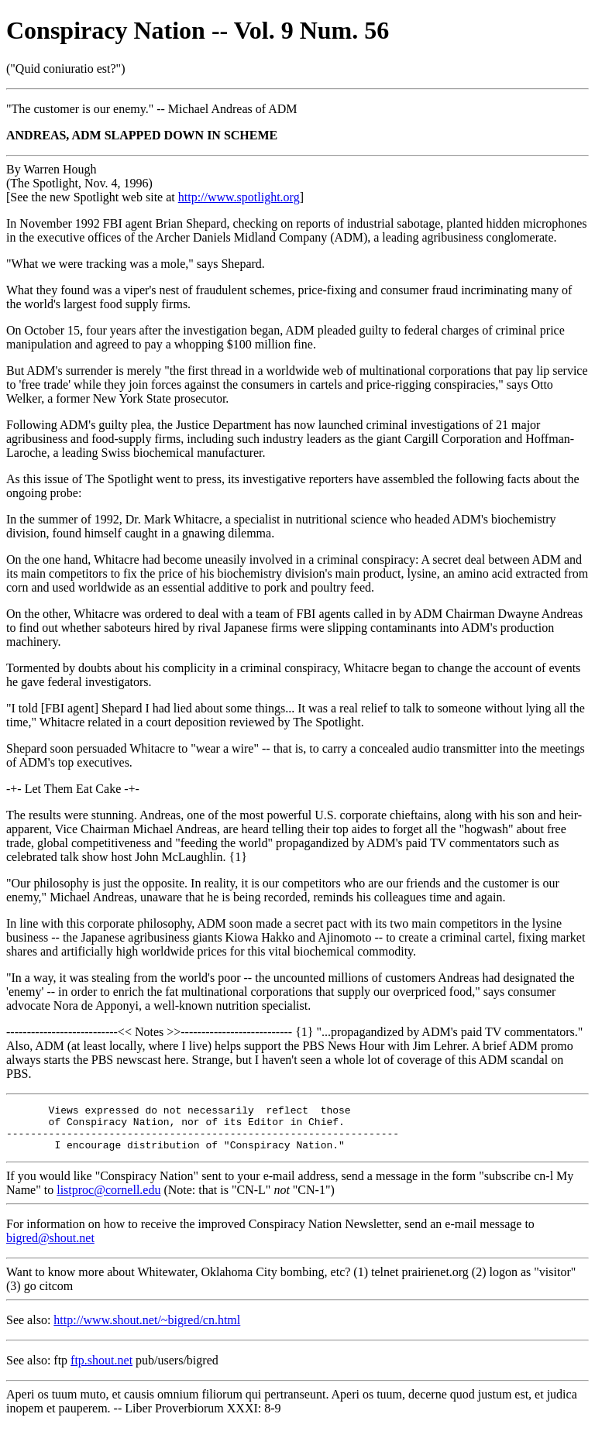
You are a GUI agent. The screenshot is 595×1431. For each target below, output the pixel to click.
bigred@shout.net (50, 1247)
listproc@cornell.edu (108, 1199)
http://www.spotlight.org (239, 197)
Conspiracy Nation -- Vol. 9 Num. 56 (197, 30)
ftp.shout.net (101, 1369)
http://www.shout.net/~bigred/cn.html (146, 1329)
